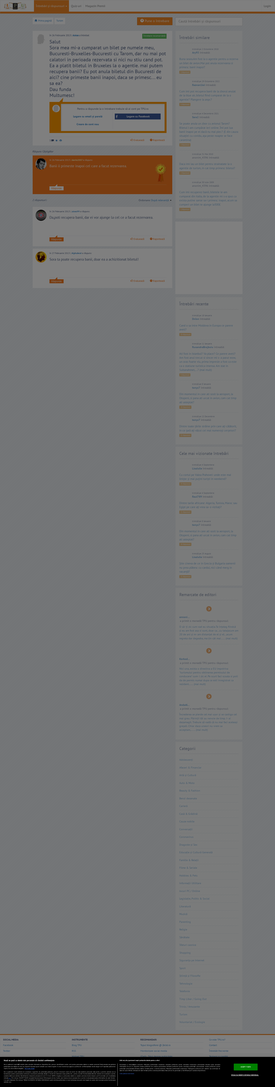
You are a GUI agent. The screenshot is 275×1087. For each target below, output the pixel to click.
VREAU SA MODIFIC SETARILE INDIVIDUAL (245, 1075)
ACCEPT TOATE (246, 1067)
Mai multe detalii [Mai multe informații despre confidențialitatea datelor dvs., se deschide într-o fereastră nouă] (30, 1068)
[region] (137, 1072)
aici (10, 1078)
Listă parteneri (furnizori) (127, 1073)
